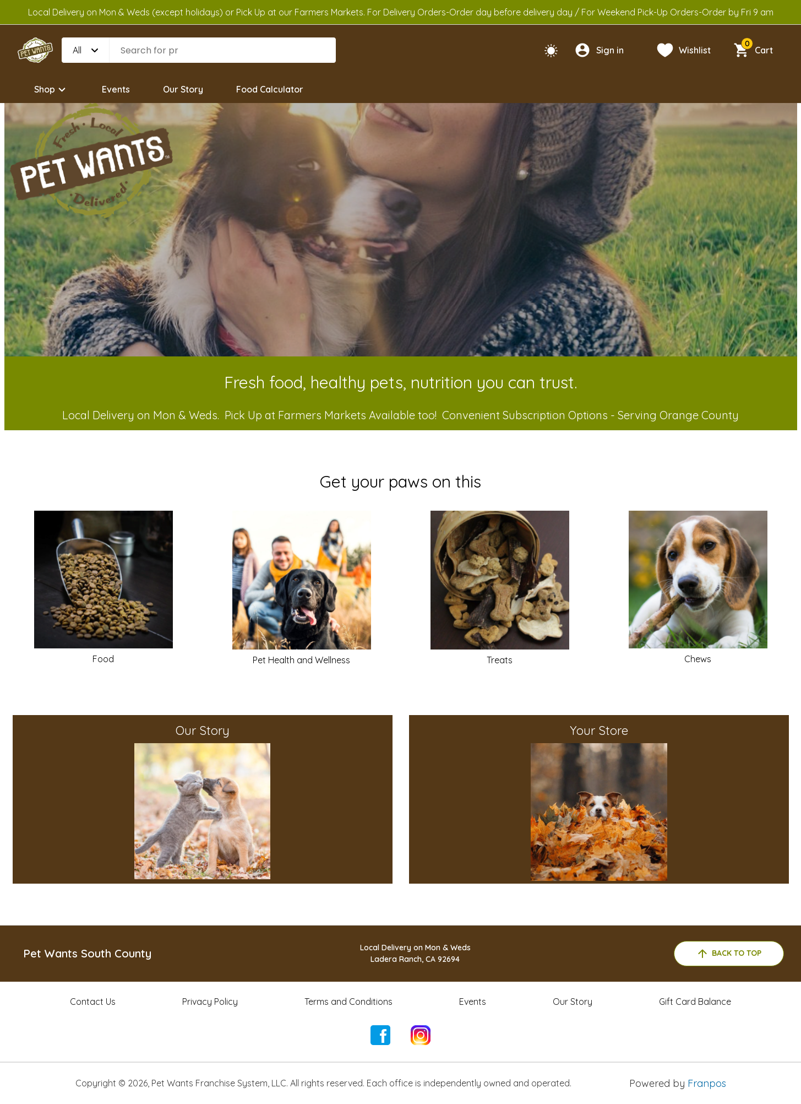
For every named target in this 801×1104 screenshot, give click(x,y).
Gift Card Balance (695, 1001)
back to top (728, 953)
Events (116, 89)
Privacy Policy (210, 1001)
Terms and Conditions (348, 1001)
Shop (51, 89)
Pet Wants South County (87, 953)
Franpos (707, 1083)
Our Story (183, 89)
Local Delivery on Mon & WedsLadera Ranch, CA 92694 (415, 953)
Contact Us (93, 1001)
